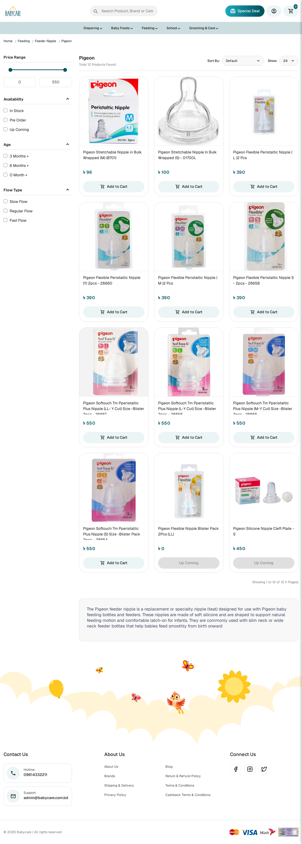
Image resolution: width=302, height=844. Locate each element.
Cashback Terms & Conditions (187, 795)
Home (8, 41)
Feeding (148, 28)
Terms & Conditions (179, 785)
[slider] (10, 70)
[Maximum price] (56, 82)
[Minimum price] (20, 82)
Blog (168, 766)
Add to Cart (113, 186)
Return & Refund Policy (183, 776)
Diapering (91, 28)
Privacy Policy (115, 795)
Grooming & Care (202, 28)
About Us (111, 766)
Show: (272, 61)
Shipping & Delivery (119, 785)
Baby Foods (120, 28)
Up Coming (188, 562)
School (172, 28)
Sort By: (213, 61)
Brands (109, 776)
